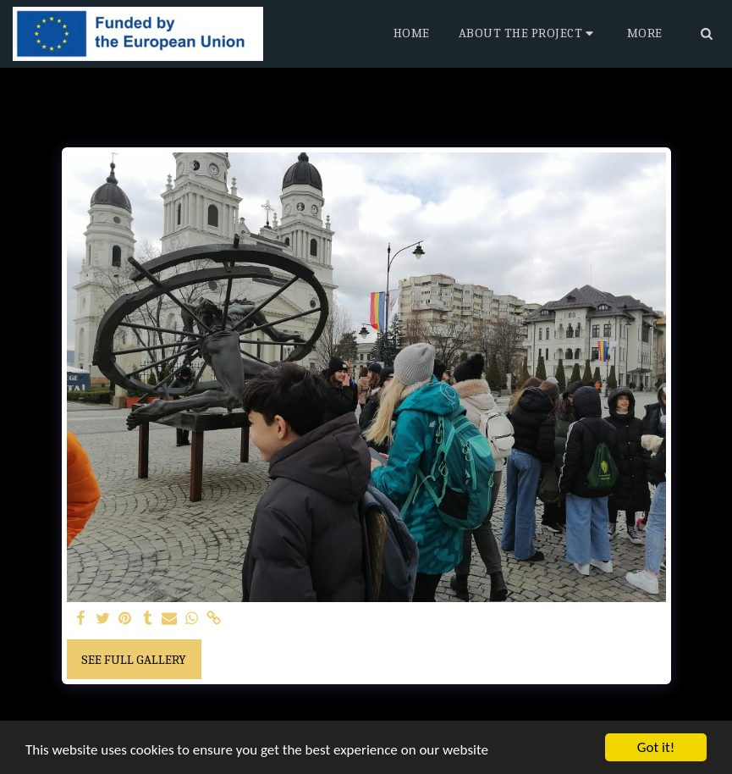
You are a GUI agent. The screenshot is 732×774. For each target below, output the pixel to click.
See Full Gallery (133, 659)
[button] (528, 34)
